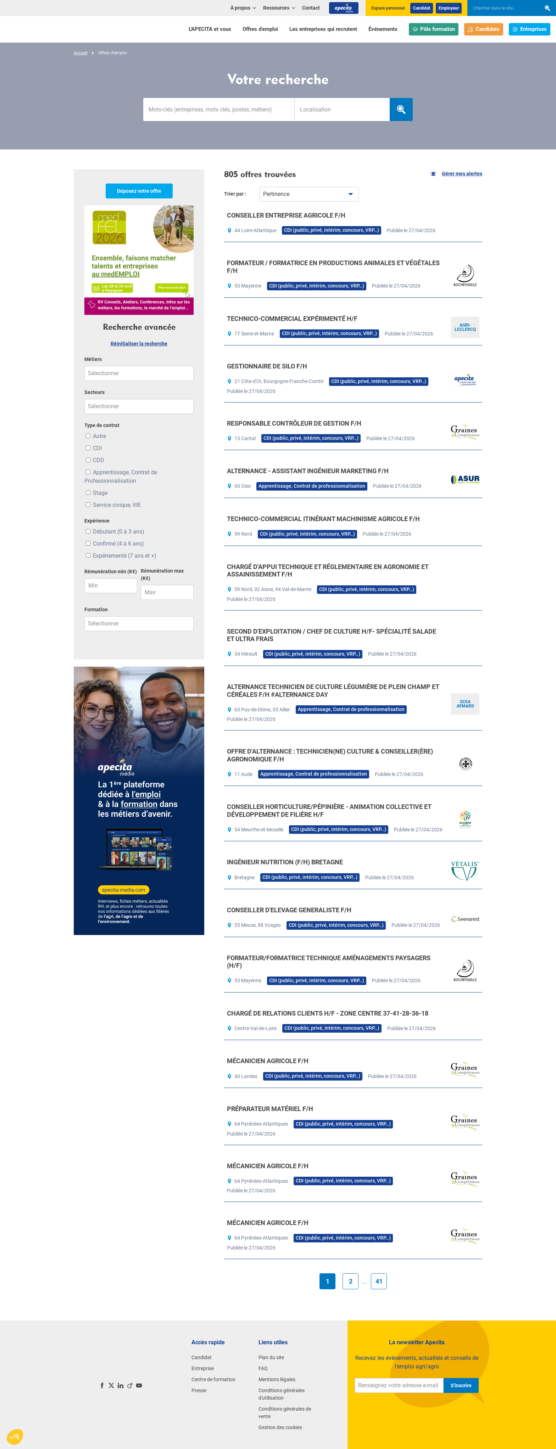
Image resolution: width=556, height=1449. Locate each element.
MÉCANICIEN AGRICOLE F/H (267, 1061)
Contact (311, 8)
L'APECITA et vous (210, 29)
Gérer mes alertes (456, 173)
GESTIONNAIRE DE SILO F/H (267, 366)
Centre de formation (213, 1379)
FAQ (263, 1368)
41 (379, 1281)
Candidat (421, 8)
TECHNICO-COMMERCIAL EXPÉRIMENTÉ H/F (292, 318)
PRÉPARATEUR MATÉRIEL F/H (270, 1108)
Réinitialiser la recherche (139, 343)
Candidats (484, 29)
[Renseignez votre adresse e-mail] (399, 1385)
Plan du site (271, 1357)
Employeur (449, 8)
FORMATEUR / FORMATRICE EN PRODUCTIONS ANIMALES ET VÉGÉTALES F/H (333, 266)
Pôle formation (433, 29)
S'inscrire (461, 1385)
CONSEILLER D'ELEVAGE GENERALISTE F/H (289, 910)
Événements (382, 29)
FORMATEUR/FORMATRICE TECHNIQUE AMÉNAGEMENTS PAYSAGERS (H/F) (328, 961)
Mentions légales (276, 1379)
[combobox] (342, 109)
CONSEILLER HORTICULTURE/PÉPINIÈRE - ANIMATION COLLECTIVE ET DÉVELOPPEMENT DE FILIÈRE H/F (329, 810)
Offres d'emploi (260, 29)
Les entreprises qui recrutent (323, 29)
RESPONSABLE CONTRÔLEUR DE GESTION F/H (294, 423)
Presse (198, 1390)
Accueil (81, 52)
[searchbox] (500, 8)
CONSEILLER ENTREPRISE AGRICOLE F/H (286, 215)
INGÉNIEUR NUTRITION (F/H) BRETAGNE (285, 862)
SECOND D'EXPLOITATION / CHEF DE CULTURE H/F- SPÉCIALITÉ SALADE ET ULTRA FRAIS (331, 635)
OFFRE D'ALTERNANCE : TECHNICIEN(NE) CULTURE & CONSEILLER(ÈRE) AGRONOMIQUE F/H (330, 755)
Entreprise (202, 1368)
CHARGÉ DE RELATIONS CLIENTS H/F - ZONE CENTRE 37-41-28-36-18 (327, 1013)
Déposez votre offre (139, 191)
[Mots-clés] (218, 109)
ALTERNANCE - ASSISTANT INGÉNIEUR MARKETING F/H (308, 471)
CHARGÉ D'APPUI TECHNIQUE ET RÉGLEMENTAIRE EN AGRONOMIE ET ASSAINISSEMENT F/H (327, 570)
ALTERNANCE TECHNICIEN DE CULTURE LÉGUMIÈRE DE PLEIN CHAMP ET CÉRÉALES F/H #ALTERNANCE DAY (333, 690)
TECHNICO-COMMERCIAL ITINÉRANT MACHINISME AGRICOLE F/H (323, 519)
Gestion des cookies (280, 1427)
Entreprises (529, 29)
